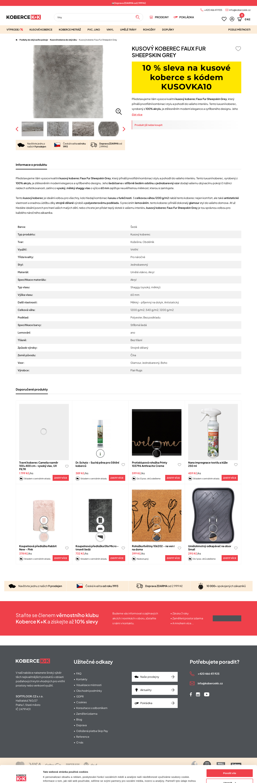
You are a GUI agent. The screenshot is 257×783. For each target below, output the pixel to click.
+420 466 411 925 (213, 9)
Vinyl (110, 29)
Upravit (230, 765)
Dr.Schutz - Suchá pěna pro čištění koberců (97, 464)
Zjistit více (60, 478)
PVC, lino (94, 29)
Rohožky (149, 29)
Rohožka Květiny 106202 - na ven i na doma (153, 547)
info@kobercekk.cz (239, 9)
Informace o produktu (31, 164)
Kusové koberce (41, 29)
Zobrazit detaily (52, 776)
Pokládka (186, 17)
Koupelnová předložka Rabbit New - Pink (38, 547)
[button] (232, 19)
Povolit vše (229, 755)
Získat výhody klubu (227, 618)
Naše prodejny (149, 676)
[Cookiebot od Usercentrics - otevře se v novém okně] (21, 776)
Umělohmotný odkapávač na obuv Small (209, 547)
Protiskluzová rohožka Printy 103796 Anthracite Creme (149, 464)
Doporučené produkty (32, 389)
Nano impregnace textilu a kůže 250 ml (208, 464)
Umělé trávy (128, 29)
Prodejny (162, 17)
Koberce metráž (70, 29)
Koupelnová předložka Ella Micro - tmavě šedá (97, 547)
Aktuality (146, 690)
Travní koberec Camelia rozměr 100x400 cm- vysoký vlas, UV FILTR (38, 466)
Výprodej (13, 29)
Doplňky (168, 29)
